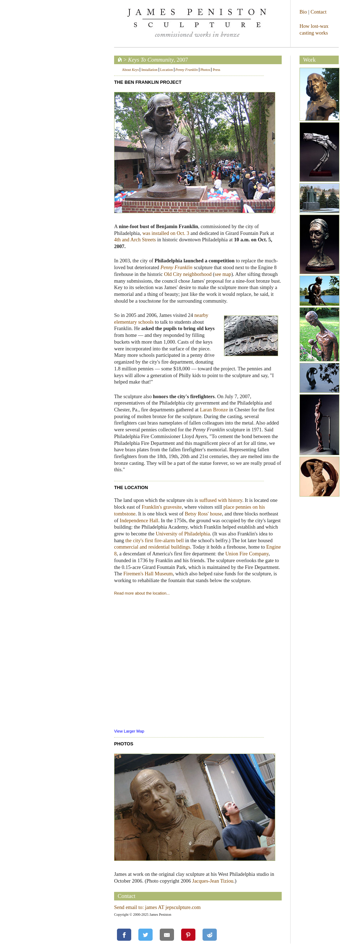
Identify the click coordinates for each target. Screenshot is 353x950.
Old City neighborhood (188, 274)
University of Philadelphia (183, 533)
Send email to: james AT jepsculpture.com (157, 907)
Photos (205, 70)
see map (223, 274)
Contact (319, 12)
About (130, 70)
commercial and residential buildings (152, 547)
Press (216, 70)
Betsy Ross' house (203, 514)
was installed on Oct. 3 (165, 233)
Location (166, 70)
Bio (303, 12)
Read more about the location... (142, 593)
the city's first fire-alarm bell (155, 540)
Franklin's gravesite (162, 507)
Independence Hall (139, 520)
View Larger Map (129, 731)
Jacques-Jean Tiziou (213, 881)
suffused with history (220, 500)
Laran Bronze (214, 409)
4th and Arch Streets (135, 239)
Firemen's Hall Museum (148, 573)
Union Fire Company (246, 553)
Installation (149, 70)
